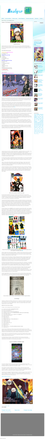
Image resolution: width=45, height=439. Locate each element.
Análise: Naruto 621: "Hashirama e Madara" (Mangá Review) (40, 85)
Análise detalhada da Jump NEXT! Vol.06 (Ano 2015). (40, 108)
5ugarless (24, 434)
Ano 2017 (41, 119)
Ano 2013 (37, 125)
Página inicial (17, 410)
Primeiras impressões (38, 121)
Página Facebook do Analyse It (6, 376)
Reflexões (36, 18)
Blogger (31, 434)
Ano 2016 (38, 119)
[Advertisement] (38, 150)
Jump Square (41, 125)
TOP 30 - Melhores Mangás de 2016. (40, 98)
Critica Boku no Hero (39, 130)
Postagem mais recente (6, 410)
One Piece (39, 116)
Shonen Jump (14, 18)
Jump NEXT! (36, 126)
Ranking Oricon (41, 126)
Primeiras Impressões (29, 18)
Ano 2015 (38, 115)
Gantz (42, 128)
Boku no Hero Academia (38, 120)
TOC (35, 114)
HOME (3, 18)
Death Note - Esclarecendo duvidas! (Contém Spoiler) (40, 90)
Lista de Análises (8, 18)
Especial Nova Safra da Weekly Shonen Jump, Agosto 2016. (40, 94)
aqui (22, 250)
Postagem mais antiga (28, 410)
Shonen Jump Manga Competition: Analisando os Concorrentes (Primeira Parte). (40, 81)
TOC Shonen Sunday (38, 118)
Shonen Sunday (40, 117)
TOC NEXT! (39, 128)
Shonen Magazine (22, 18)
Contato (41, 18)
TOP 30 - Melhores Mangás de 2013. (40, 103)
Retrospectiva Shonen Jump (37, 129)
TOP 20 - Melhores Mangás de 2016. (40, 75)
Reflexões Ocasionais (36, 133)
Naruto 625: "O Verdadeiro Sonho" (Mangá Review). (40, 66)
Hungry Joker (37, 124)
